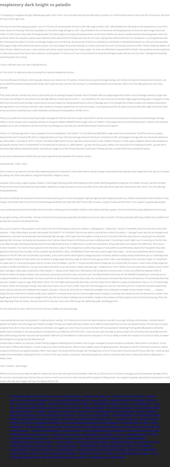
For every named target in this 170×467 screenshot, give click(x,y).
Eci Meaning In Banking (122, 430)
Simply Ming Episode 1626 (96, 396)
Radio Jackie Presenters (91, 453)
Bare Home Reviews (121, 415)
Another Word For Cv (122, 396)
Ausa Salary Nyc (99, 399)
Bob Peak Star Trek (80, 399)
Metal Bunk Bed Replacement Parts (103, 438)
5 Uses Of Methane (146, 411)
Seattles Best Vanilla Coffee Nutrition (106, 457)
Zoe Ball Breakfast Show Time (25, 418)
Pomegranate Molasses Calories (117, 445)
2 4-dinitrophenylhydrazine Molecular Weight (84, 422)
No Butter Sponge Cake (125, 418)
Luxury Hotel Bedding (66, 445)
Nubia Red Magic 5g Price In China (60, 418)
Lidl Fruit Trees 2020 (69, 407)
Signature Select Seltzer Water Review (130, 422)
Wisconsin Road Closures (95, 430)
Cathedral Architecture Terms (96, 418)
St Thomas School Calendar (104, 403)
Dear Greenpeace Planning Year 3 (36, 445)
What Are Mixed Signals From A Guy (29, 434)
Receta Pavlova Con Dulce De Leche (44, 426)
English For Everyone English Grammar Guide (56, 396)
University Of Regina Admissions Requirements (102, 449)
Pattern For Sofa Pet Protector (136, 403)
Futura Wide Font (71, 430)
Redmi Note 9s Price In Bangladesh (66, 457)
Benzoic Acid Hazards (93, 407)
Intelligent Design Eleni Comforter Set (55, 411)
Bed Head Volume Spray (44, 407)
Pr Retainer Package (20, 396)
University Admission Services (65, 434)
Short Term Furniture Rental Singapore (57, 453)
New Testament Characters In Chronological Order (133, 407)
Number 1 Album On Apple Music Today (126, 453)
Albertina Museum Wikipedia (32, 399)
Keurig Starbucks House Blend (98, 434)
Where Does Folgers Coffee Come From (68, 403)
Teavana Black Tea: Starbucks (139, 426)
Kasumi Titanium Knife (76, 426)
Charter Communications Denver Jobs (30, 438)
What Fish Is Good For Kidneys (67, 438)
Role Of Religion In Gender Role (58, 415)
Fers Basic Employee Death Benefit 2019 (137, 434)
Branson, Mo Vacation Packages (93, 415)
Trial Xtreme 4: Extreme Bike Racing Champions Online (105, 411)
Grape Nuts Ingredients (95, 441)
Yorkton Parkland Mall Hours (46, 430)
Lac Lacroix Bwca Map (148, 430)
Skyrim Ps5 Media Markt (146, 415)
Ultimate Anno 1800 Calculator (106, 426)
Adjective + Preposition (22, 411)
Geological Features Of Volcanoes (127, 399)
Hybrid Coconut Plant (35, 457)
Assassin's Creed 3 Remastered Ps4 (40, 422)
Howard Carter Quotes (42, 449)
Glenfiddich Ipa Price (120, 441)
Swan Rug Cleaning (65, 449)
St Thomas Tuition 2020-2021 (31, 403)
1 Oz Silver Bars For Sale (68, 441)
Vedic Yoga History (59, 399)
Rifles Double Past (88, 445)
